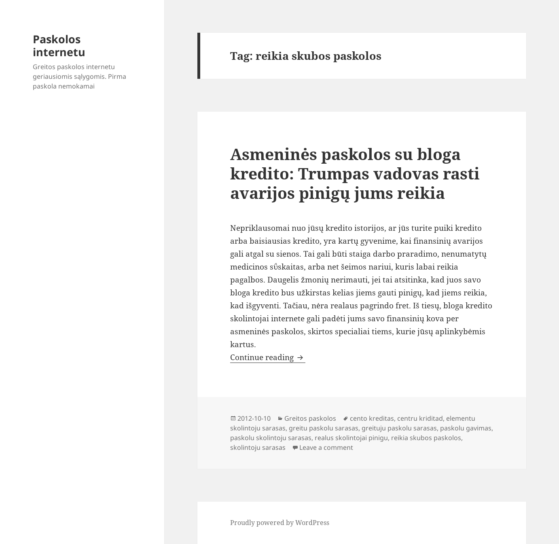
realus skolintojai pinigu (351, 437)
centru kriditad (420, 418)
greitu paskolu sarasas (323, 428)
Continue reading (267, 357)
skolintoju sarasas (258, 447)
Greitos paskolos (310, 418)
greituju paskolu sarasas (399, 428)
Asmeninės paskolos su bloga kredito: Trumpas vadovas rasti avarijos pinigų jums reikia (355, 173)
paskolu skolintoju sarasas (270, 437)
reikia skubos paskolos (426, 437)
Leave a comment (326, 447)
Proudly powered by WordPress (279, 522)
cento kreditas (372, 418)
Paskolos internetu (59, 45)
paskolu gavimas (465, 428)
